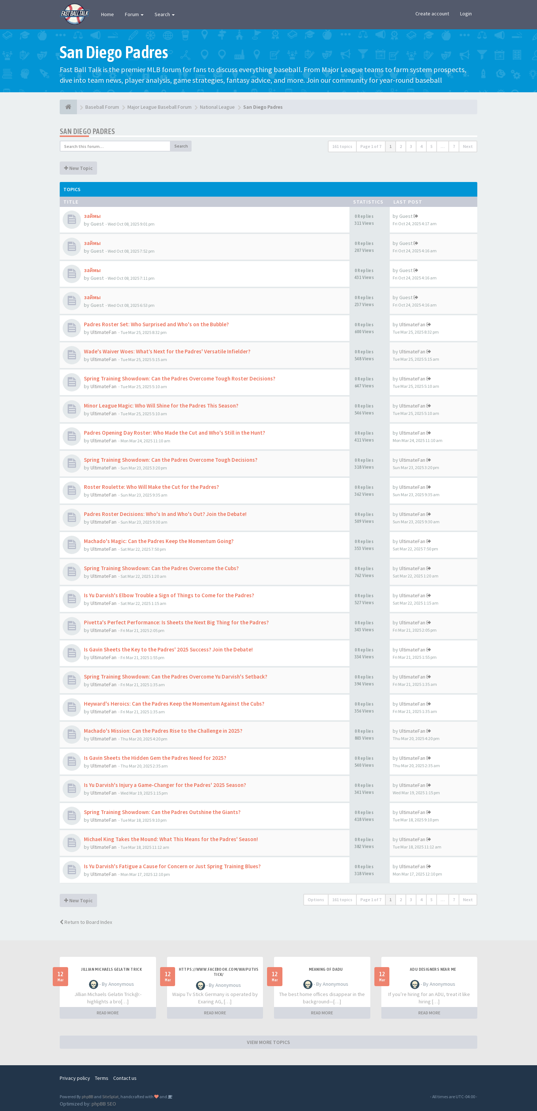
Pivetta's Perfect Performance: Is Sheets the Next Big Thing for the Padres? (176, 622)
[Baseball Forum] (68, 107)
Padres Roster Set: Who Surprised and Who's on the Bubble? (156, 324)
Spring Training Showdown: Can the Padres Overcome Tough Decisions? (171, 459)
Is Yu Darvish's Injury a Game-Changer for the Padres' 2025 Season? (165, 784)
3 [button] (411, 146)
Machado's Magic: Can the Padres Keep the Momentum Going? (159, 541)
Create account (432, 13)
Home (107, 14)
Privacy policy (75, 1078)
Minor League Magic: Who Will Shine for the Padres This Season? (161, 405)
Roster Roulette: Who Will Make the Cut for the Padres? (151, 486)
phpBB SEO (104, 1103)
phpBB (87, 1096)
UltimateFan (103, 332)
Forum (134, 14)
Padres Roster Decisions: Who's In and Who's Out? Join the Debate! (165, 513)
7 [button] (454, 146)
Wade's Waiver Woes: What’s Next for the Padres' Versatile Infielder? (167, 351)
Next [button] (468, 146)
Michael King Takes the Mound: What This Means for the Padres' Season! (171, 839)
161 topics (342, 146)
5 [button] (431, 146)
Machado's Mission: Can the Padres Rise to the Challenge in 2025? (163, 730)
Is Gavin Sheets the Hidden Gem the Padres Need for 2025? (155, 757)
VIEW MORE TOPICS (268, 1042)
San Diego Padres (87, 131)
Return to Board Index (86, 922)
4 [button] (421, 146)
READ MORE (108, 1012)
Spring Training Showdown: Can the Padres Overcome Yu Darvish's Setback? (175, 676)
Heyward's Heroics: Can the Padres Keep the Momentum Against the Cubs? (174, 703)
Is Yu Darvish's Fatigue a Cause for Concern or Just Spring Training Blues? (172, 866)
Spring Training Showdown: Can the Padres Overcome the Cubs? (161, 568)
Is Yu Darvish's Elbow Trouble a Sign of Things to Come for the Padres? (169, 595)
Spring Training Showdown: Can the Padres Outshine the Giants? (162, 812)
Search (165, 14)
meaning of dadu (326, 969)
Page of (370, 146)
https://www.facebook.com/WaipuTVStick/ (219, 972)
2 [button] (401, 146)
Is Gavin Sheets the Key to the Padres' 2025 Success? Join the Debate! (168, 649)
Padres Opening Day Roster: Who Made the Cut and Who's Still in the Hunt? (174, 432)
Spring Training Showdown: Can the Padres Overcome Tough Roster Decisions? (179, 378)
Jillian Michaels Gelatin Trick (111, 969)
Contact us (125, 1078)
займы (92, 215)
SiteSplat (110, 1096)
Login (466, 13)
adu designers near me (433, 969)
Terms (101, 1078)
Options (316, 899)
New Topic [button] (78, 168)
